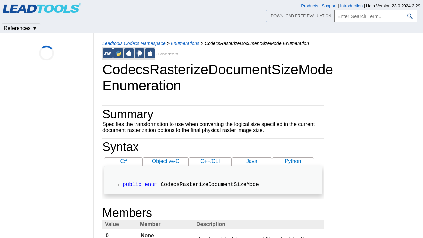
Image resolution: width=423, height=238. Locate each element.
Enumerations (185, 43)
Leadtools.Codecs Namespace (134, 43)
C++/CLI (210, 161)
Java (251, 161)
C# (123, 161)
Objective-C (166, 161)
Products (309, 5)
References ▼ (20, 28)
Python (293, 161)
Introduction (351, 5)
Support (329, 5)
